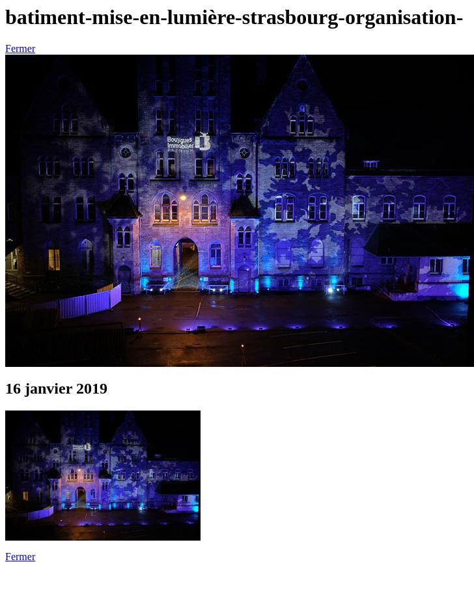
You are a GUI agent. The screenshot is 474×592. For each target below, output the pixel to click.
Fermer (20, 48)
